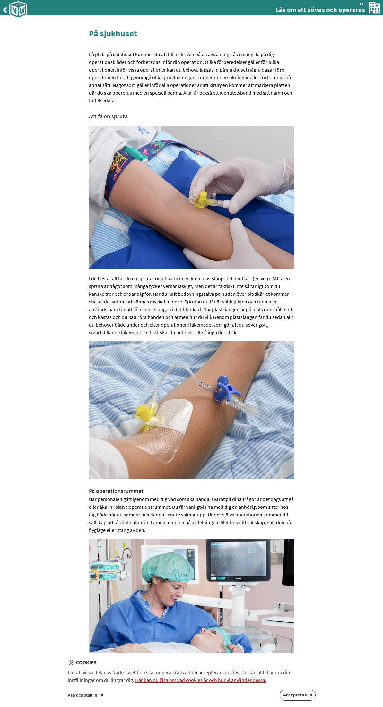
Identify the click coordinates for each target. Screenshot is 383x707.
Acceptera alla (297, 695)
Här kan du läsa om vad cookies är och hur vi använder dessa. (200, 680)
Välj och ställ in (85, 695)
